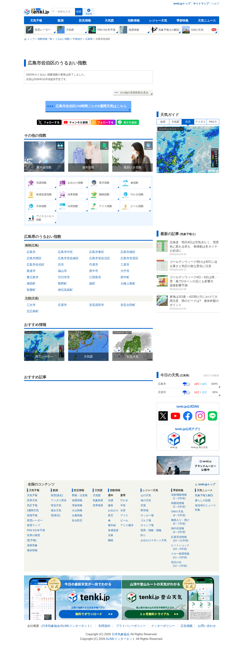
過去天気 (56, 510)
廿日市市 (64, 277)
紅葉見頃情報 (182, 538)
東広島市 (33, 277)
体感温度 (113, 530)
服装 (110, 505)
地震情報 (77, 500)
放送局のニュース (205, 505)
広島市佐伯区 (36, 264)
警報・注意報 (80, 495)
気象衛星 (98, 500)
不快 (123, 505)
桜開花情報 (182, 505)
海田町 (31, 283)
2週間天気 (33, 510)
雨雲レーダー (35, 520)
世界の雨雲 (33, 535)
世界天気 (32, 500)
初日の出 (182, 564)
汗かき (124, 500)
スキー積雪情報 (182, 555)
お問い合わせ (207, 625)
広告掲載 (187, 625)
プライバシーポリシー (131, 625)
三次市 (31, 304)
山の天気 (146, 495)
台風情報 (77, 515)
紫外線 (112, 525)
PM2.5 (212, 121)
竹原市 (93, 264)
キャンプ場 (147, 525)
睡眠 (110, 540)
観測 (60, 20)
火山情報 (77, 510)
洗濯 (110, 500)
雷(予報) (31, 540)
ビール (124, 520)
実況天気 (56, 505)
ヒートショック (182, 547)
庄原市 (62, 304)
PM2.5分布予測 (36, 530)
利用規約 (104, 625)
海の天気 (146, 500)
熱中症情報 (182, 530)
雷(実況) (55, 515)
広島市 (31, 251)
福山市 (62, 270)
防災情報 (85, 20)
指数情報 (134, 20)
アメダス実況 (58, 500)
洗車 (110, 535)
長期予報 (32, 515)
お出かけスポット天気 (154, 540)
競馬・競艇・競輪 (151, 530)
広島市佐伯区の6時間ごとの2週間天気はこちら (91, 106)
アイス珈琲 (126, 525)
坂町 (92, 283)
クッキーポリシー (163, 625)
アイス (124, 515)
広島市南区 (127, 251)
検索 (78, 11)
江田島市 (95, 277)
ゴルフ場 (146, 520)
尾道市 (31, 270)
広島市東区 (96, 251)
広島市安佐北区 (99, 258)
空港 (143, 505)
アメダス (200, 121)
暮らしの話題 (203, 500)
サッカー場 (147, 515)
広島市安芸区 (129, 258)
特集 (197, 509)
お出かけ (113, 510)
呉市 (61, 264)
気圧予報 (32, 505)
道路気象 (32, 545)
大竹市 (124, 270)
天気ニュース (207, 20)
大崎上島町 (127, 283)
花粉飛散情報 (182, 496)
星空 (110, 515)
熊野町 (62, 283)
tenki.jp (37, 12)
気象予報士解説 (204, 495)
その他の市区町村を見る (134, 92)
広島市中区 (65, 251)
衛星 (163, 121)
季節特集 (182, 20)
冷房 (123, 510)
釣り (143, 535)
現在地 (89, 14)
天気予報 (36, 20)
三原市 (124, 264)
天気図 (109, 20)
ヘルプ (215, 3)
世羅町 (31, 289)
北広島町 (33, 311)
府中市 (93, 270)
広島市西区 (34, 258)
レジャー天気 (158, 20)
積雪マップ (33, 525)
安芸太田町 (127, 304)
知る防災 (77, 520)
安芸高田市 (96, 304)
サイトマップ (201, 3)
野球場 (144, 510)
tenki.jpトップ (181, 3)
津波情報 (77, 505)
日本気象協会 (51, 625)
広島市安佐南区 (68, 258)
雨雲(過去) (57, 495)
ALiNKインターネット (75, 625)
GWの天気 (182, 513)
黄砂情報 (32, 550)
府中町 (124, 277)
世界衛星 (98, 505)
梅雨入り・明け (182, 522)
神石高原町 (65, 289)
